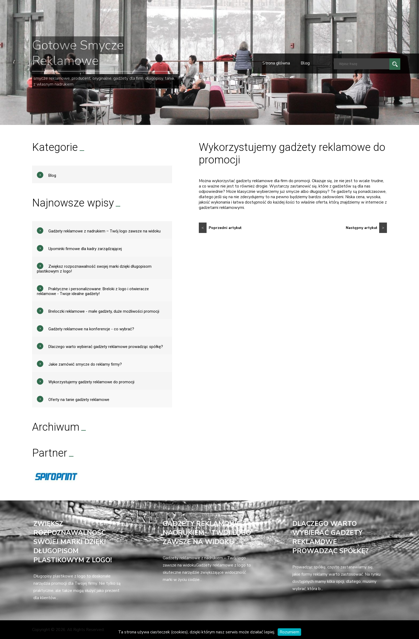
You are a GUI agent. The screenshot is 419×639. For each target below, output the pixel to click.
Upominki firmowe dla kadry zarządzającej (85, 248)
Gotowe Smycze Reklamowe (78, 53)
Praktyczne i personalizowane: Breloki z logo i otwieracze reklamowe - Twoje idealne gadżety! (93, 291)
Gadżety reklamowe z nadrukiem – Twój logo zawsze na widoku (104, 231)
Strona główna (276, 63)
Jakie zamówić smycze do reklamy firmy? (85, 364)
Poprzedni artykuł (220, 228)
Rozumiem (289, 632)
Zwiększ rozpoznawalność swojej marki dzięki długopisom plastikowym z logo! (72, 542)
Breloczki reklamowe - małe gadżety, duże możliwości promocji (103, 311)
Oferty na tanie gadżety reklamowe (78, 399)
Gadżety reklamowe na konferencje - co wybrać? (91, 329)
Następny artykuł (366, 228)
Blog (305, 63)
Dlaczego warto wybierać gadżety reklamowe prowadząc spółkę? (105, 346)
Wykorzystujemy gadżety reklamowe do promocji (91, 382)
